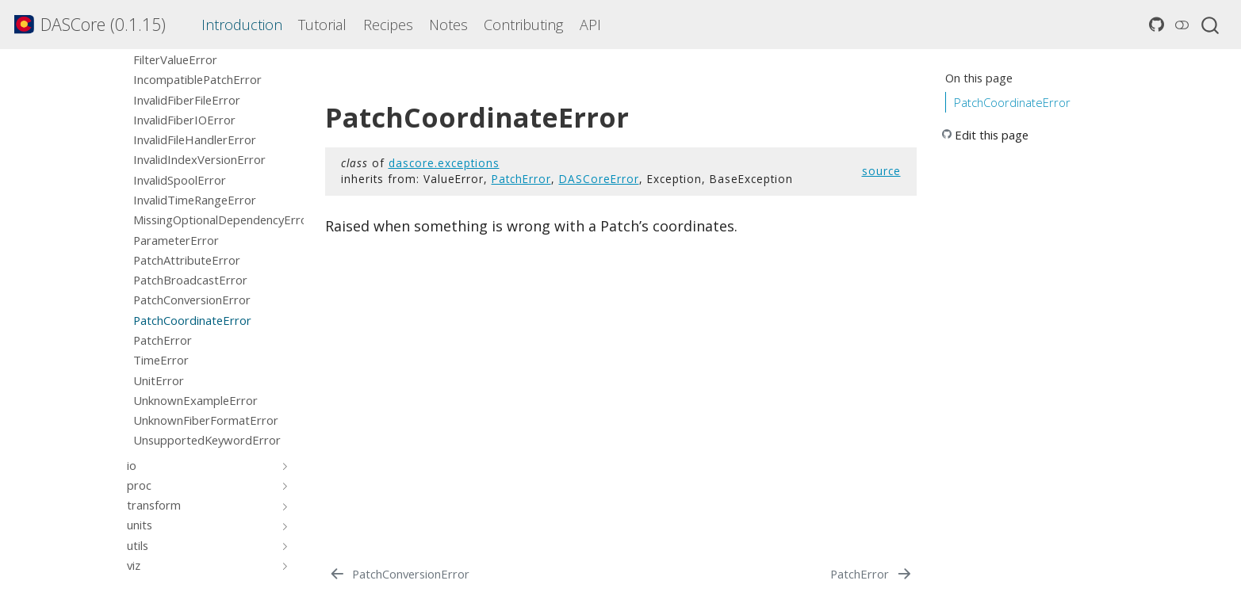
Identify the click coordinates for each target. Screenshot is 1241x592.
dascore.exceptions (444, 162)
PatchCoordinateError (1012, 102)
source (881, 170)
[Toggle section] (281, 465)
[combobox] (1211, 24)
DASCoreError (599, 178)
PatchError (521, 178)
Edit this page (991, 135)
